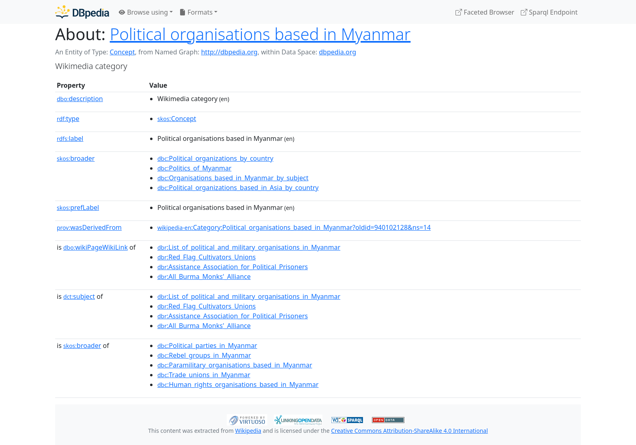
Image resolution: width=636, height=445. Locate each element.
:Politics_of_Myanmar (194, 168)
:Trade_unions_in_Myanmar (203, 374)
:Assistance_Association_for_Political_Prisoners (232, 266)
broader (76, 158)
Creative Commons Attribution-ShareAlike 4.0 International (409, 430)
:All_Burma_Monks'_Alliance (204, 276)
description (80, 98)
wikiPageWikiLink (95, 247)
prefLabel (78, 207)
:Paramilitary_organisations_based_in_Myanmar (234, 365)
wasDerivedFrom (89, 227)
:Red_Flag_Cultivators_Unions (206, 257)
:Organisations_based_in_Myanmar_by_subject (232, 177)
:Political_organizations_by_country (215, 158)
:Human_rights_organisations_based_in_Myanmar (237, 384)
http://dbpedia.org (229, 52)
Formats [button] (196, 12)
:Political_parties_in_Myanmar (207, 345)
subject (79, 296)
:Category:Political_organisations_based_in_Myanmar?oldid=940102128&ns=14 (294, 227)
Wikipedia (248, 430)
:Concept (176, 118)
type (68, 118)
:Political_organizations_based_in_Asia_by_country (237, 187)
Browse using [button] (143, 12)
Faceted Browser (485, 12)
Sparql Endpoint (549, 12)
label (70, 138)
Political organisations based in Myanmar (260, 34)
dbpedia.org (337, 52)
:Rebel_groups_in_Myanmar (204, 355)
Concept (122, 52)
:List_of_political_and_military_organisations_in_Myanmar (248, 247)
